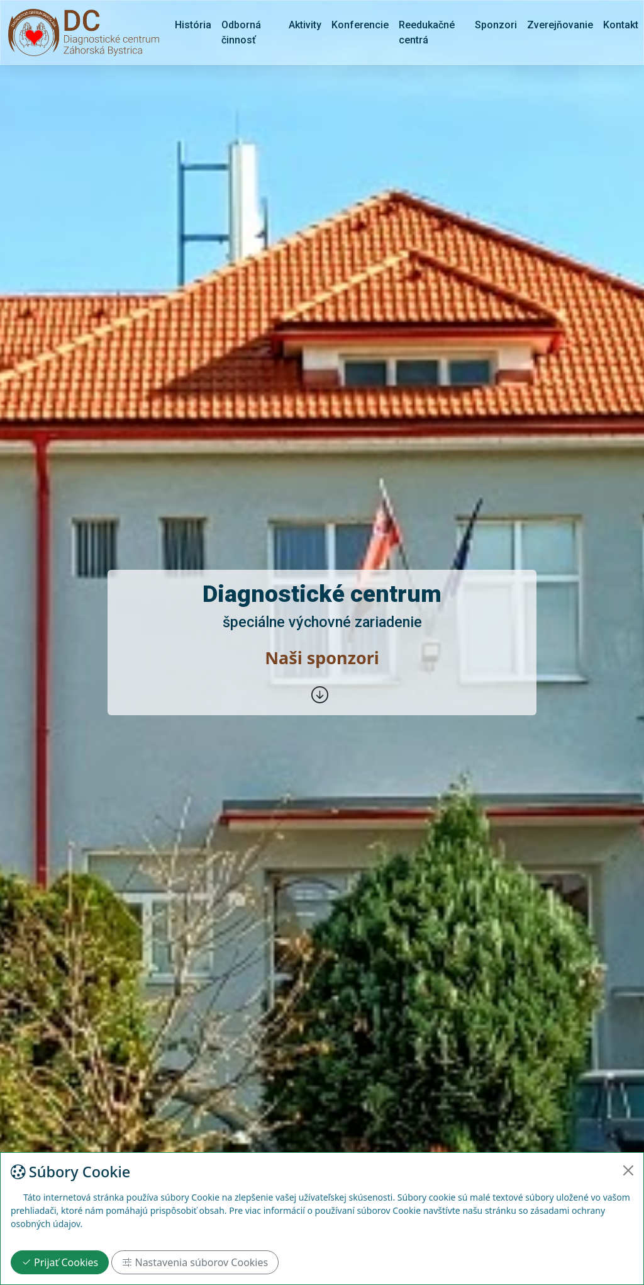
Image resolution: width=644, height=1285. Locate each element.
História (193, 25)
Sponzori (496, 25)
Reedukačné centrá (427, 32)
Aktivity (305, 25)
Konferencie (360, 25)
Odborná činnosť (241, 32)
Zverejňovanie (560, 25)
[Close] (628, 1170)
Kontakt (620, 25)
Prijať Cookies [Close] (59, 1262)
